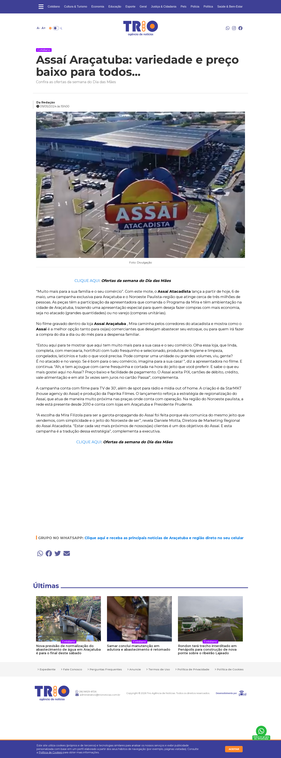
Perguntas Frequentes (106, 669)
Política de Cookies (50, 752)
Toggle (56, 28)
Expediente (48, 669)
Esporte (130, 6)
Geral (143, 6)
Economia (97, 6)
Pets (183, 6)
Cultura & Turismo (75, 6)
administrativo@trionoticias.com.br (97, 694)
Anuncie (135, 669)
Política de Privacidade (193, 669)
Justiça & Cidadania (163, 6)
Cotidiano (54, 6)
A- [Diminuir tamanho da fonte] (38, 28)
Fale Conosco (72, 669)
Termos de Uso (159, 669)
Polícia (195, 6)
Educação (114, 6)
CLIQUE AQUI (87, 280)
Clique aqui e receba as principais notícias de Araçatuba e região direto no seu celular (164, 538)
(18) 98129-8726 (85, 691)
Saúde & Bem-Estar (229, 6)
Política (208, 6)
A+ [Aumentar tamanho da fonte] (44, 28)
